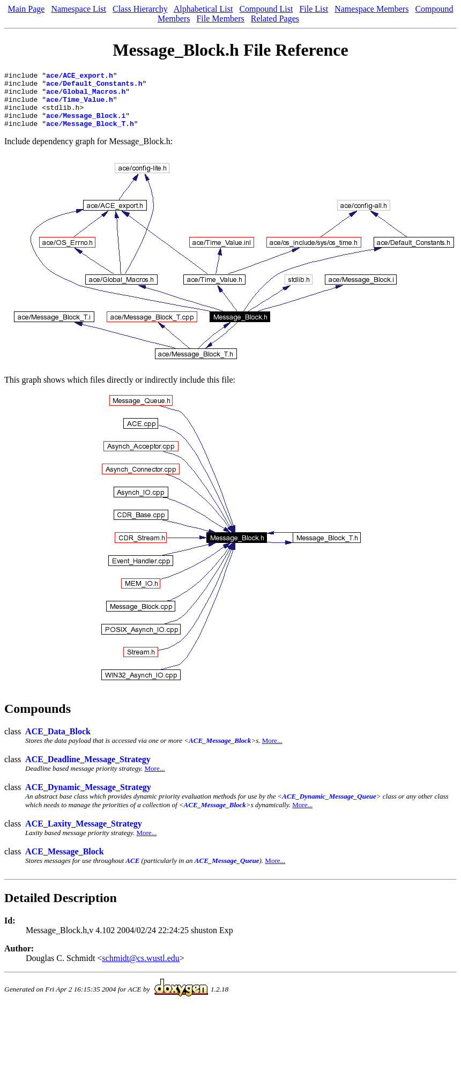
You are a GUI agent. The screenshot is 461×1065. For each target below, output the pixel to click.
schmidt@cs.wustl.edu (141, 969)
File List (313, 8)
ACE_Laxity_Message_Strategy (83, 834)
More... (272, 752)
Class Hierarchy (140, 8)
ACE (132, 872)
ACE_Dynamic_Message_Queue (329, 807)
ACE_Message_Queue (227, 872)
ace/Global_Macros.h (85, 96)
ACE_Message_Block (220, 752)
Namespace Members (371, 8)
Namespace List (78, 8)
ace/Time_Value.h (79, 105)
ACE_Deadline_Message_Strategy (88, 770)
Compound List (266, 8)
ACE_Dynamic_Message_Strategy (88, 798)
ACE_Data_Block (58, 742)
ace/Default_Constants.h (94, 86)
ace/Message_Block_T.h (90, 134)
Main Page (26, 8)
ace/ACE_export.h (79, 76)
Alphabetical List (203, 8)
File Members (220, 18)
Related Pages (275, 18)
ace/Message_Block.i (85, 125)
